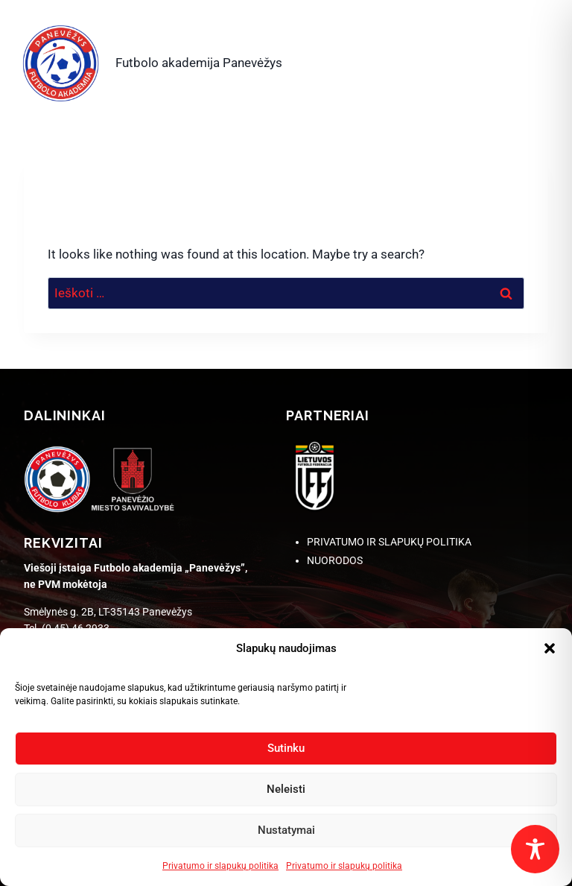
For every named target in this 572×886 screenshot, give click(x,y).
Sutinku (286, 748)
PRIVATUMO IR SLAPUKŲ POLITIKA (389, 542)
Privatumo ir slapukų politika (220, 866)
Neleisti (286, 789)
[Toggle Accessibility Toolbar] (535, 849)
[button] (549, 648)
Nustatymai (286, 830)
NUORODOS (335, 560)
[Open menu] (530, 59)
